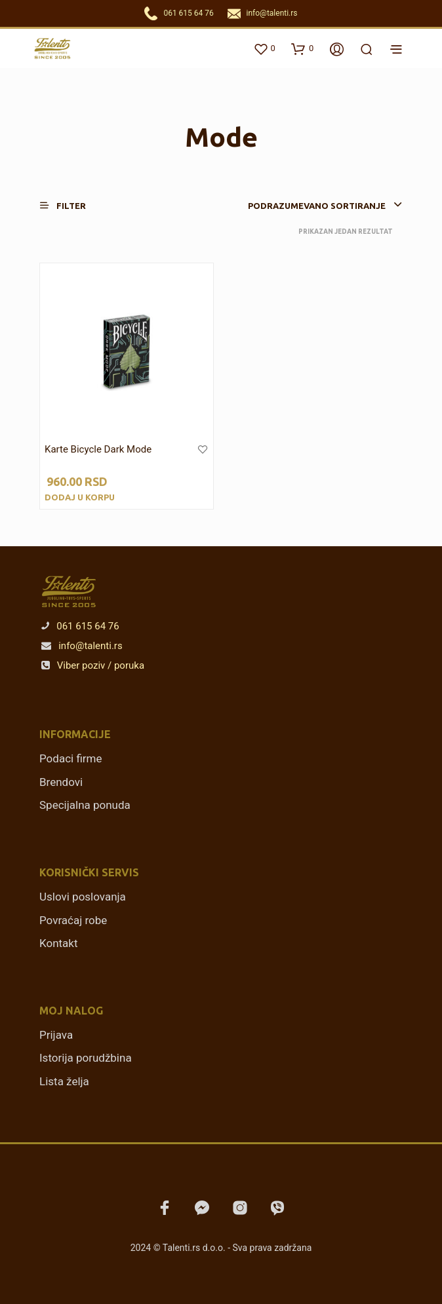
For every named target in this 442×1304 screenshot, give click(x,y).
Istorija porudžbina (85, 1057)
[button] (70, 205)
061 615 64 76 (188, 13)
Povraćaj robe (73, 920)
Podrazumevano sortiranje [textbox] (317, 205)
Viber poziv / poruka (92, 665)
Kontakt (58, 943)
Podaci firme (70, 758)
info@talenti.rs (272, 13)
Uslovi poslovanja (82, 896)
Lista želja (64, 1081)
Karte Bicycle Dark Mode (98, 449)
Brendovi (61, 782)
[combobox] (300, 205)
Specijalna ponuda (85, 804)
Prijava (56, 1034)
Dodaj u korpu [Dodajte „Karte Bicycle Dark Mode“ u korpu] (80, 497)
